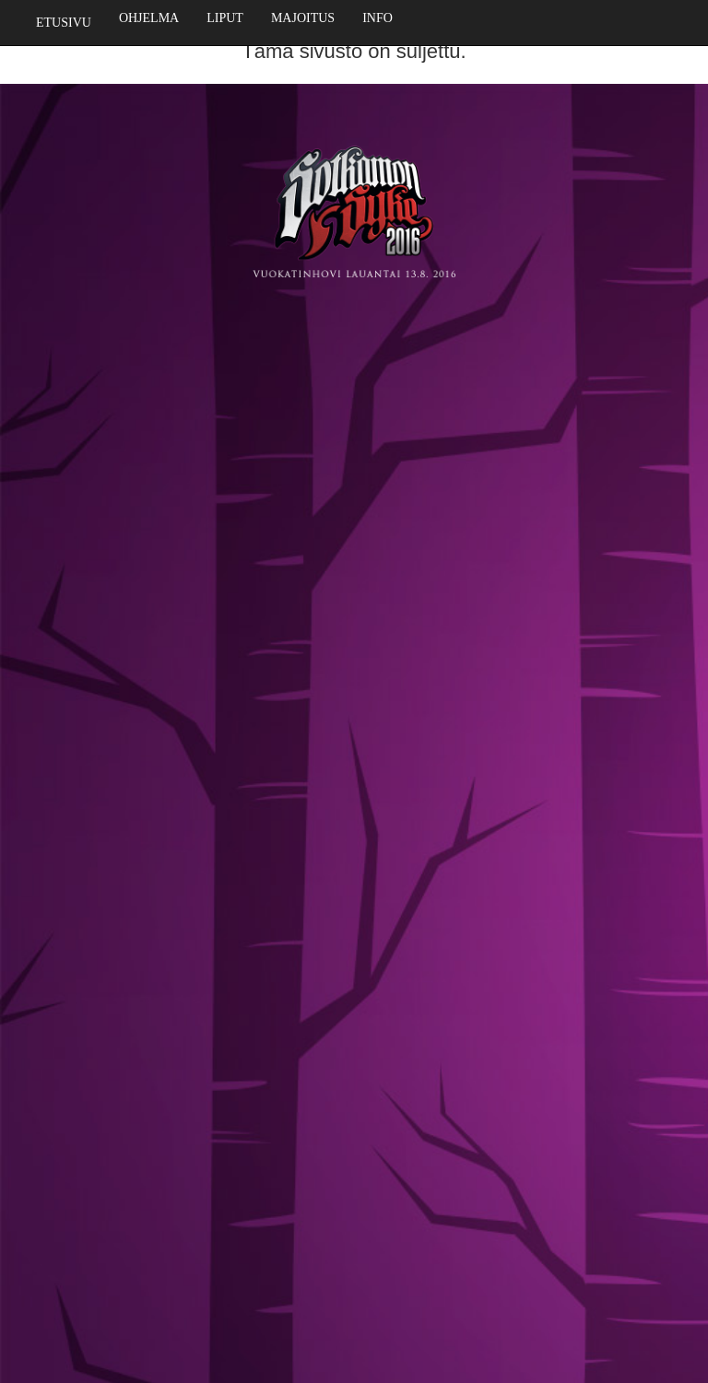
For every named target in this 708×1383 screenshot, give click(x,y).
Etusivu (63, 22)
